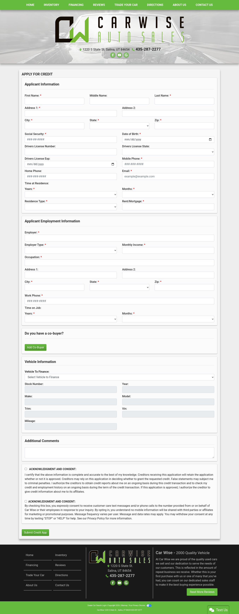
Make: (28, 395)
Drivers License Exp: (37, 158)
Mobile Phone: (131, 158)
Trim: (28, 408)
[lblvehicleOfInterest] (119, 376)
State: (93, 119)
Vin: (124, 408)
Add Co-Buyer (35, 346)
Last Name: (162, 95)
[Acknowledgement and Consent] (26, 468)
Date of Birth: (130, 133)
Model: (126, 395)
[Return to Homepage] (119, 556)
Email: (126, 170)
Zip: (157, 119)
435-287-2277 (148, 49)
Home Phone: (33, 170)
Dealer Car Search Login (97, 605)
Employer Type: (34, 244)
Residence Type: (35, 200)
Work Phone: (33, 295)
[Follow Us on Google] (126, 54)
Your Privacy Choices (140, 605)
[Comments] (119, 452)
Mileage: (30, 420)
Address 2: (129, 107)
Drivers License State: (136, 145)
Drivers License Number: (40, 145)
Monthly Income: (132, 244)
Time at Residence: (37, 182)
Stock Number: (34, 383)
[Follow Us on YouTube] (119, 54)
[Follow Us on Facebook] (112, 54)
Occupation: (32, 256)
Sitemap (124, 605)
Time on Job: (33, 307)
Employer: (31, 232)
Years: (29, 188)
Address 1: (31, 107)
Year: (125, 383)
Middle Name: (98, 95)
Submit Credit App (35, 532)
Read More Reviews (202, 591)
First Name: (32, 95)
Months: (127, 188)
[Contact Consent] (26, 501)
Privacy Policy (96, 518)
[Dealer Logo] (119, 29)
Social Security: (34, 133)
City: (27, 119)
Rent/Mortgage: (132, 200)
